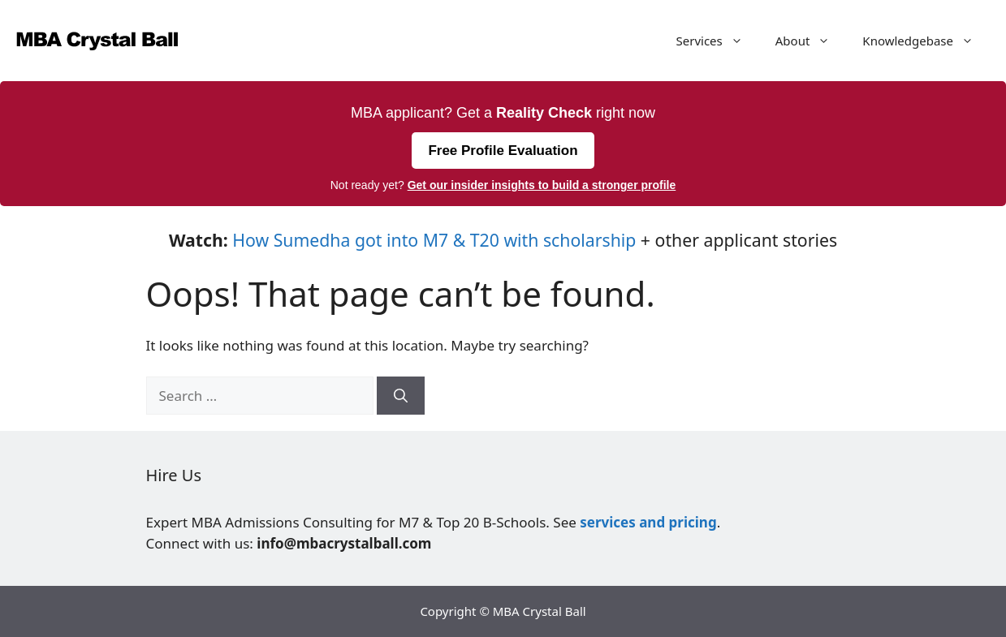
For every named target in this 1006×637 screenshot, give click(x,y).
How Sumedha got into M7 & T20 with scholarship (434, 240)
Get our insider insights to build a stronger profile (542, 185)
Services (717, 40)
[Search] (401, 396)
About (811, 40)
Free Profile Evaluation (502, 150)
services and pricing (648, 522)
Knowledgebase (926, 40)
